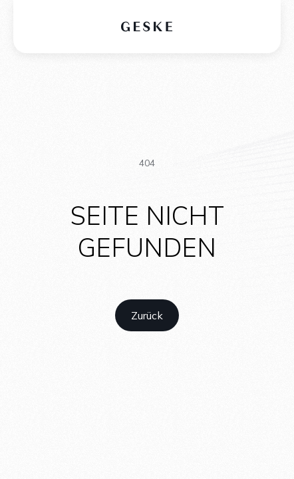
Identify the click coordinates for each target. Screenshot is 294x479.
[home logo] (147, 26)
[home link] (147, 315)
